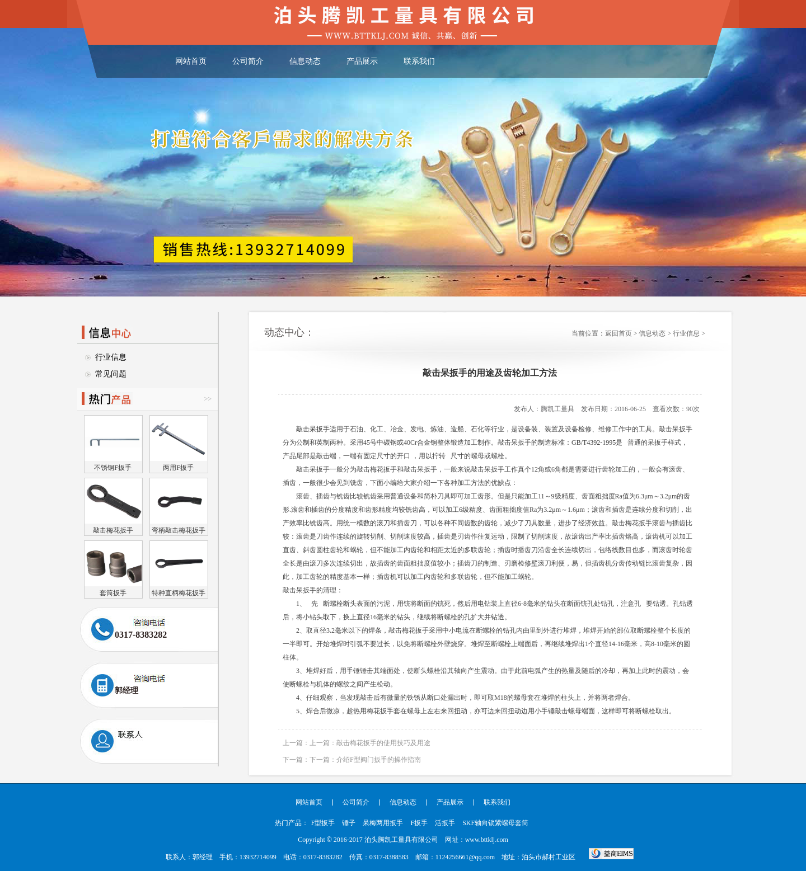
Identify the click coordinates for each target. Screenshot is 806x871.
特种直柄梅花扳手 (178, 592)
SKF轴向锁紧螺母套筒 (495, 823)
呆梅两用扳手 (383, 823)
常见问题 (110, 374)
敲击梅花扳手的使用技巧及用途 (383, 743)
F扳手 (419, 823)
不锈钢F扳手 (113, 467)
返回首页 (618, 333)
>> (208, 399)
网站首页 (191, 61)
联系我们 (419, 61)
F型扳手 (323, 823)
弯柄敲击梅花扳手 (178, 530)
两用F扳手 (178, 467)
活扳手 (445, 823)
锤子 (348, 823)
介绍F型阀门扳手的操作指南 (378, 760)
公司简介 (248, 61)
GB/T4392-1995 (593, 442)
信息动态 (305, 61)
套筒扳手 (113, 592)
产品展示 (362, 61)
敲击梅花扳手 (113, 530)
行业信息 (110, 357)
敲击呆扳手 (313, 429)
